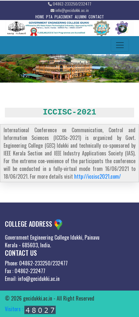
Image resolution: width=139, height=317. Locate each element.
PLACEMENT (63, 16)
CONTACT (96, 16)
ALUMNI (81, 16)
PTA (49, 16)
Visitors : (30, 309)
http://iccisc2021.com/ (97, 176)
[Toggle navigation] (120, 45)
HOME (39, 16)
